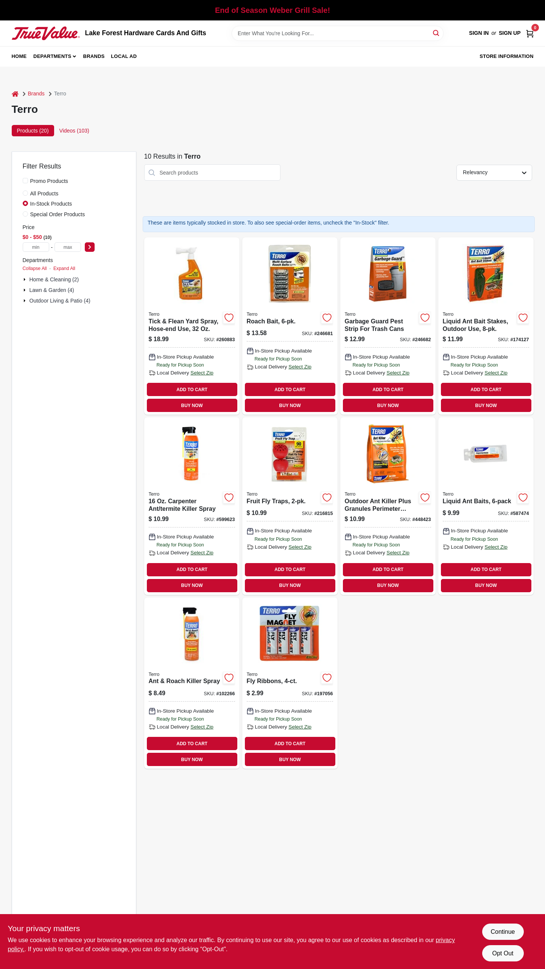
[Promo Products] (25, 180)
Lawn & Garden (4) (52, 290)
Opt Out (502, 953)
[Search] (436, 33)
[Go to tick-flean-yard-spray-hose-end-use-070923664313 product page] (192, 326)
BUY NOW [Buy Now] (192, 405)
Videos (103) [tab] (74, 131)
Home (19, 56)
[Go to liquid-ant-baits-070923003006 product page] (486, 506)
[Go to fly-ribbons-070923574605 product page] (290, 683)
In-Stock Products (51, 204)
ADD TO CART (191, 389)
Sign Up (510, 33)
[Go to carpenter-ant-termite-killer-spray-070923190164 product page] (192, 506)
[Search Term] (338, 33)
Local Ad (124, 56)
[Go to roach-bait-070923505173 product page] (290, 326)
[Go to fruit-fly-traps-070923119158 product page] (290, 506)
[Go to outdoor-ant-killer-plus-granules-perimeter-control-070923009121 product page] (388, 506)
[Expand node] (25, 279)
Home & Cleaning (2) (54, 279)
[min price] (36, 247)
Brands (94, 56)
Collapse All (35, 268)
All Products (44, 193)
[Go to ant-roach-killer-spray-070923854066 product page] (192, 683)
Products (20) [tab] (33, 131)
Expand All (64, 268)
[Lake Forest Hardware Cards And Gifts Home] (46, 33)
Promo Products (49, 181)
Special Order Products (57, 214)
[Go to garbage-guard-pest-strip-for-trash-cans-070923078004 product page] (388, 326)
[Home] (15, 94)
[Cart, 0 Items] (530, 33)
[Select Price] (90, 247)
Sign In (479, 33)
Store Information (506, 56)
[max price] (67, 247)
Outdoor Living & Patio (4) (60, 301)
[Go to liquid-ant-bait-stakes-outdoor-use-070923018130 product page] (486, 326)
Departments (52, 56)
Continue (502, 931)
